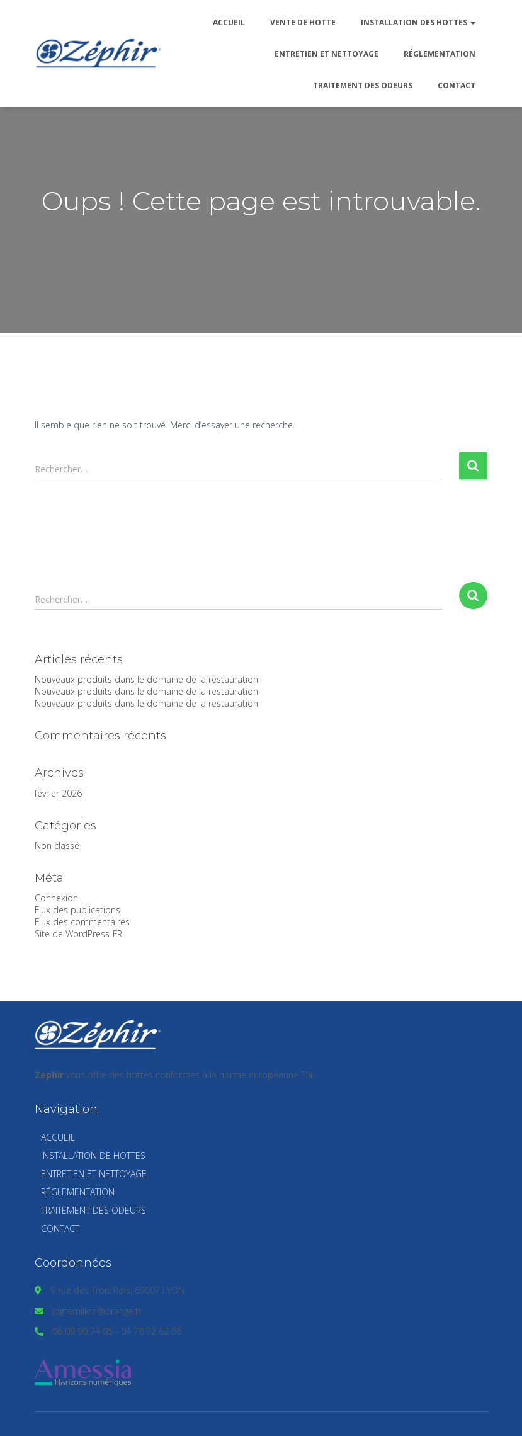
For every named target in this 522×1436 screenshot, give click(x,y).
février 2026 (58, 793)
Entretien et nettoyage (326, 53)
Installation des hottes (418, 22)
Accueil (229, 22)
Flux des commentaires (82, 922)
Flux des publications (77, 910)
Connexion (56, 898)
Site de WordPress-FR (78, 934)
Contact (456, 85)
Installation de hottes (93, 1155)
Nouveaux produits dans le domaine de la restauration (146, 679)
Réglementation (439, 53)
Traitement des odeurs (362, 85)
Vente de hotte (303, 22)
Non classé (57, 846)
